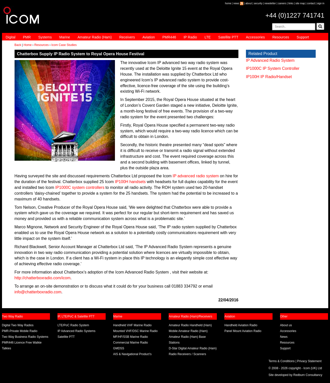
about (248, 3)
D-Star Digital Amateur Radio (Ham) (193, 348)
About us (286, 325)
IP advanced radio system (196, 176)
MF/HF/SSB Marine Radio (130, 337)
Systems (45, 37)
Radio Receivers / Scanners (187, 354)
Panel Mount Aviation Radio (242, 331)
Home (28, 45)
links (290, 3)
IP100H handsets (130, 182)
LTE (208, 37)
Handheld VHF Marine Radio (132, 325)
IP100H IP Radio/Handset (269, 77)
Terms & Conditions (282, 361)
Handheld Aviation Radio (240, 325)
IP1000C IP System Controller (272, 68)
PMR (27, 37)
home (228, 3)
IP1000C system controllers (79, 187)
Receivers (127, 37)
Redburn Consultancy (307, 375)
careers (282, 3)
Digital (11, 37)
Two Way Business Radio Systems (25, 337)
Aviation (148, 37)
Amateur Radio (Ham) (95, 37)
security (258, 3)
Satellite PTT (228, 37)
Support (303, 37)
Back (18, 45)
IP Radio (190, 37)
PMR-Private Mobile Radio (19, 331)
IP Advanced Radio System (270, 60)
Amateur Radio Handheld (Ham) (190, 325)
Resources (280, 37)
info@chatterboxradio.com (38, 292)
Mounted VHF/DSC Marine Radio (135, 331)
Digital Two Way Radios (18, 325)
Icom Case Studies (64, 45)
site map (300, 3)
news (236, 3)
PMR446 (169, 37)
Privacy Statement (309, 361)
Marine (64, 37)
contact (311, 3)
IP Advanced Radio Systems (76, 331)
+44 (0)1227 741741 (295, 15)
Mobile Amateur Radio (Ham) (188, 331)
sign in (320, 3)
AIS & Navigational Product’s (132, 354)
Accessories (255, 37)
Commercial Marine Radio (130, 342)
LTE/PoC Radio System (73, 325)
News (284, 337)
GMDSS (118, 348)
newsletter (270, 3)
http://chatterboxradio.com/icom (43, 278)
